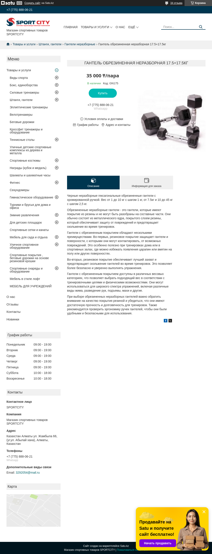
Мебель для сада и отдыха (28, 237)
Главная (70, 27)
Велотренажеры (21, 114)
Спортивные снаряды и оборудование (26, 270)
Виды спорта (19, 78)
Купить (103, 93)
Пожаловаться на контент (132, 549)
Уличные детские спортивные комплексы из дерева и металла (30, 150)
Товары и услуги (95, 27)
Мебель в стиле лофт (25, 279)
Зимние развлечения (24, 215)
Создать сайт (32, 3)
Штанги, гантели (50, 44)
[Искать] (201, 27)
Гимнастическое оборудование (31, 197)
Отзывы (12, 304)
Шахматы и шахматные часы (30, 175)
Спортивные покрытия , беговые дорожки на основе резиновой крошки (29, 258)
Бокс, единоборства (24, 85)
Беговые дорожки (22, 122)
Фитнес (15, 182)
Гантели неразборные (79, 44)
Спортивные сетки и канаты (29, 230)
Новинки (12, 319)
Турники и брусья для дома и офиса (30, 206)
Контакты (13, 312)
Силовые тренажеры (24, 92)
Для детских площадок (26, 222)
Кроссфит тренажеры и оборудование (26, 131)
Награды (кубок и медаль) (28, 168)
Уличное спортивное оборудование (24, 246)
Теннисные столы (22, 139)
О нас (120, 27)
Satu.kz (124, 546)
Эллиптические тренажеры (29, 107)
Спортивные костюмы (25, 160)
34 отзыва (176, 3)
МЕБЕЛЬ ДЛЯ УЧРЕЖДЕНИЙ (30, 286)
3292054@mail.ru (28, 472)
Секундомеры (19, 190)
